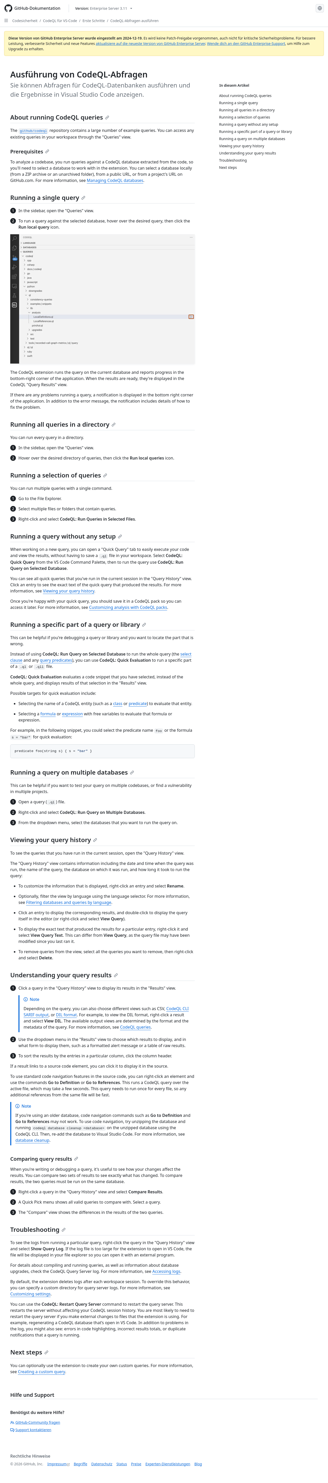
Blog (198, 1463)
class (117, 703)
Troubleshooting (38, 1229)
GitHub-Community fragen (35, 1422)
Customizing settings (30, 1294)
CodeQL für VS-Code (60, 20)
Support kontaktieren (30, 1429)
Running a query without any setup (66, 536)
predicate (138, 703)
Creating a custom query (41, 1371)
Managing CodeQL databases (115, 180)
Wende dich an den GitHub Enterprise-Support (246, 43)
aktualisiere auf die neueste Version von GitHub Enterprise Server (150, 43)
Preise (136, 1463)
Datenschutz (101, 1463)
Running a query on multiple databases (72, 772)
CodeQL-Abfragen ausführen (134, 20)
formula (48, 714)
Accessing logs (166, 1271)
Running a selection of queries (58, 475)
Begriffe (80, 1463)
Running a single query (47, 197)
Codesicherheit (24, 20)
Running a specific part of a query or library (78, 624)
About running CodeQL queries (59, 117)
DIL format (66, 1015)
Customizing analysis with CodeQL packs (128, 607)
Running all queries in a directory (63, 424)
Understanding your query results (64, 975)
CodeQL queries (135, 1027)
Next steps (29, 1352)
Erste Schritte (94, 20)
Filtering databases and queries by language (68, 902)
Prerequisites (29, 151)
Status (121, 1463)
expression (72, 714)
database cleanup (32, 1140)
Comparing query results (44, 1158)
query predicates (56, 660)
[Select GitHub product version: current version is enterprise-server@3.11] (104, 8)
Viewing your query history (68, 591)
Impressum (57, 1463)
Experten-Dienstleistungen (167, 1463)
